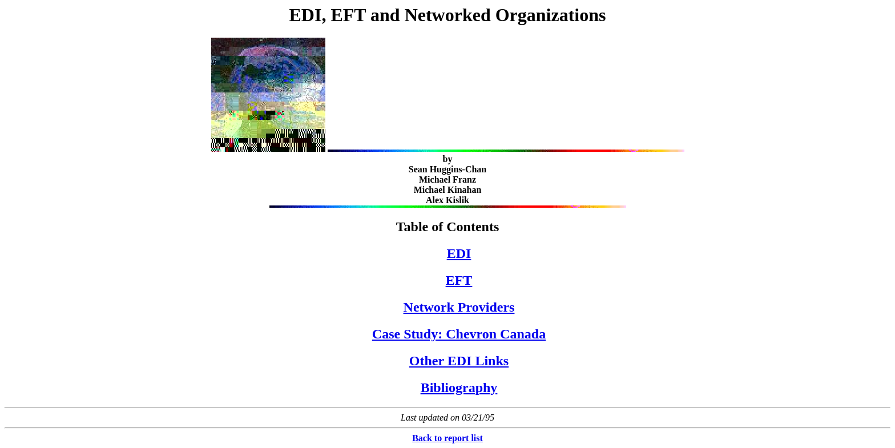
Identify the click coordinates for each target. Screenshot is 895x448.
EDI (459, 253)
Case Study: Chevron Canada (459, 333)
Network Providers (459, 307)
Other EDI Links (459, 360)
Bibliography (459, 387)
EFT (459, 280)
